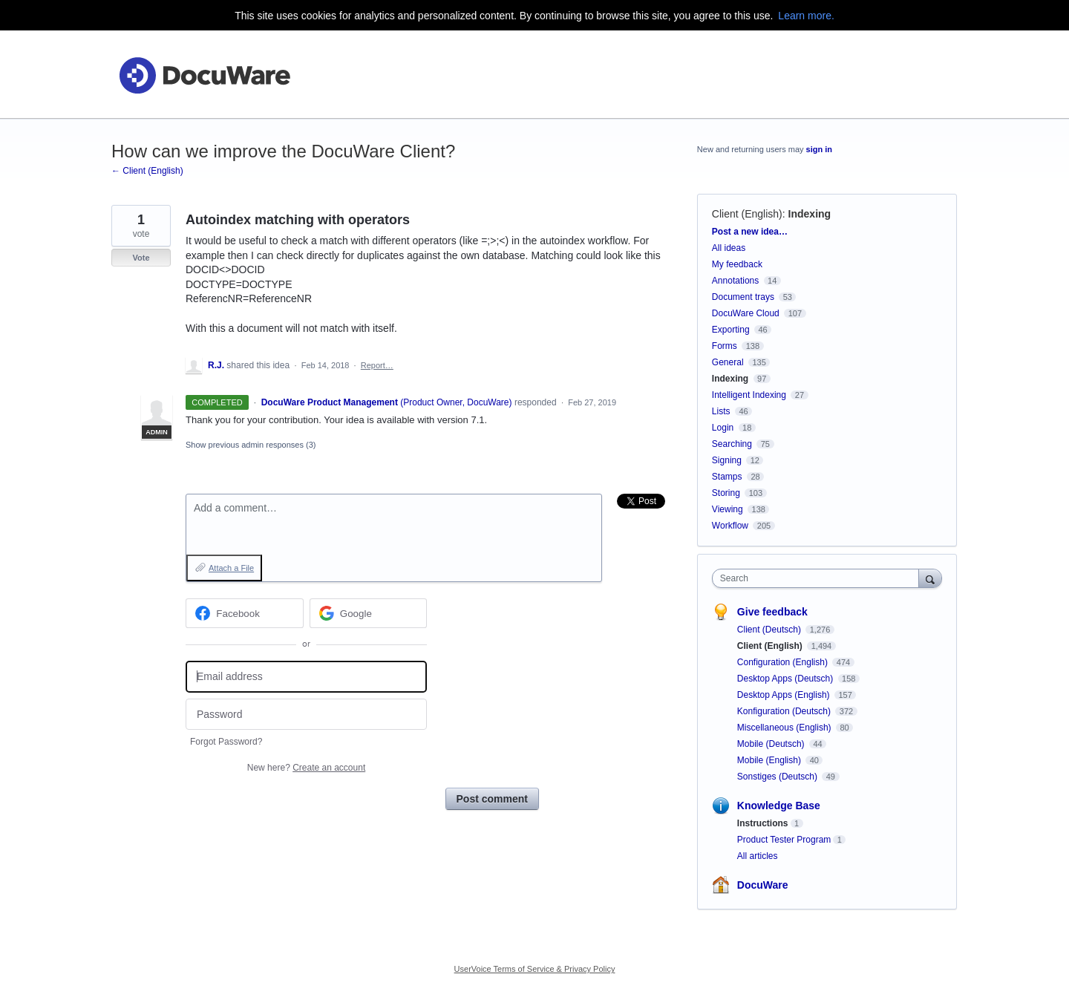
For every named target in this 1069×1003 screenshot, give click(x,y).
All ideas (728, 248)
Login (722, 427)
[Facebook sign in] (245, 613)
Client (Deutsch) (770, 629)
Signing (727, 460)
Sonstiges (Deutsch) (778, 776)
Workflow (730, 525)
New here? (306, 767)
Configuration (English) (783, 662)
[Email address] (306, 677)
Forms (724, 346)
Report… (377, 365)
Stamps (727, 476)
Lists (721, 411)
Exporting (731, 329)
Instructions (762, 823)
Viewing (727, 509)
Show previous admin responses (251, 444)
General (728, 362)
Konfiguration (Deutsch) (785, 711)
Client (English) (747, 214)
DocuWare (762, 885)
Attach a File (231, 567)
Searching (732, 444)
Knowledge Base (778, 805)
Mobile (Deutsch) (772, 744)
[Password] (306, 715)
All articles (757, 856)
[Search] (930, 578)
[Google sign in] (369, 613)
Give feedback (772, 612)
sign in (819, 149)
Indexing (809, 214)
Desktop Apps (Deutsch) (786, 678)
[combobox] (819, 578)
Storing (726, 493)
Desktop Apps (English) (784, 695)
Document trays (743, 297)
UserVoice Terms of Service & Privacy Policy (534, 968)
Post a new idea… (750, 231)
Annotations (735, 280)
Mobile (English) (770, 760)
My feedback (737, 264)
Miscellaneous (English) (785, 727)
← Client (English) (147, 171)
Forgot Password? (226, 741)
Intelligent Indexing (749, 395)
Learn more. (806, 16)
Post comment (492, 799)
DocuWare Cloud (745, 313)
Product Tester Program (784, 839)
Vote (140, 257)
